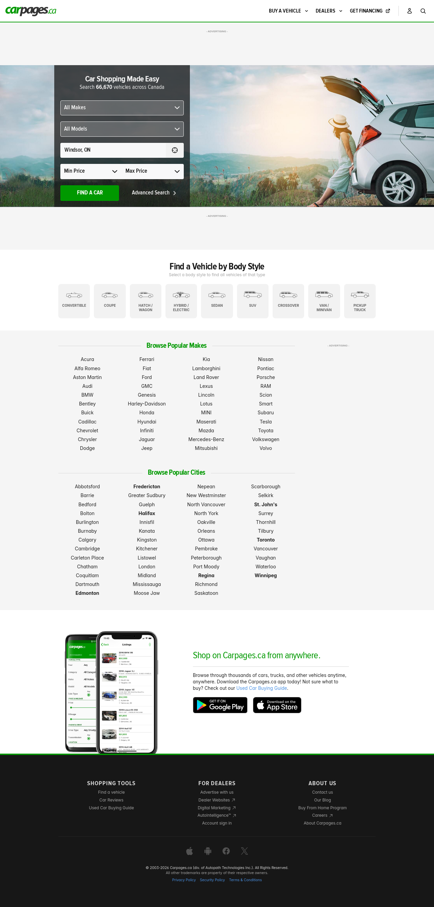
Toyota (265, 430)
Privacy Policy (184, 880)
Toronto (266, 540)
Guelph (147, 504)
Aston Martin (87, 377)
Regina (206, 575)
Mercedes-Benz (206, 439)
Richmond (206, 584)
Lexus (206, 386)
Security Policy (212, 880)
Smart (266, 404)
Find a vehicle (111, 792)
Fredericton (147, 486)
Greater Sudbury (146, 495)
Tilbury (266, 531)
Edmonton (87, 593)
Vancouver (266, 548)
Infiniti (147, 430)
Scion (265, 395)
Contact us (322, 792)
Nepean (206, 486)
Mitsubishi (206, 448)
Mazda (206, 430)
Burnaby (87, 531)
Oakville (206, 522)
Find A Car (90, 192)
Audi (87, 386)
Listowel (147, 558)
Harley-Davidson (147, 404)
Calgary (87, 540)
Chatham (87, 566)
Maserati (206, 421)
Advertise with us (217, 792)
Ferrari (146, 359)
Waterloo (266, 566)
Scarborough (266, 486)
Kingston (147, 540)
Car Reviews (111, 799)
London (146, 566)
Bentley (87, 404)
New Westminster (206, 495)
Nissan (266, 359)
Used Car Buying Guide (261, 688)
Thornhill (266, 522)
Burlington (87, 522)
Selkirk (265, 495)
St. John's (265, 504)
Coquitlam (87, 575)
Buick (87, 412)
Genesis (147, 395)
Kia (206, 359)
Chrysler (87, 439)
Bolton (87, 513)
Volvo (265, 448)
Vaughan (266, 558)
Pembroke (206, 548)
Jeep (147, 448)
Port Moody (206, 566)
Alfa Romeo (87, 368)
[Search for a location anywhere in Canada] (113, 150)
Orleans (206, 531)
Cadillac (87, 421)
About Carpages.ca (322, 823)
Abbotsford (87, 486)
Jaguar (147, 439)
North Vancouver (206, 504)
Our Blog (322, 799)
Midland (147, 575)
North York (206, 513)
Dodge (87, 448)
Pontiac (265, 368)
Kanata (147, 531)
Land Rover (206, 377)
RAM (265, 386)
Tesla (266, 421)
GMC (146, 386)
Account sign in (217, 823)
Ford (147, 377)
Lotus (206, 404)
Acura (87, 359)
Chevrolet (87, 430)
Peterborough (206, 558)
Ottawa (206, 540)
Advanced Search (154, 192)
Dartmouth (87, 584)
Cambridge (87, 548)
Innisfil (147, 522)
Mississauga (147, 584)
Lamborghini (206, 368)
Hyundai (146, 421)
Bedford (87, 504)
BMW (87, 395)
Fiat (147, 368)
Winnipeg (266, 575)
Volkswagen (266, 439)
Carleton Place (87, 558)
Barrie (87, 495)
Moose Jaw (147, 593)
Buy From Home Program (322, 807)
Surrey (265, 513)
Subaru (266, 412)
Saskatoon (206, 593)
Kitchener (147, 548)
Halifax (147, 513)
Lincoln (206, 395)
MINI (206, 412)
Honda (146, 412)
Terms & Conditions (245, 880)
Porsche (266, 377)
